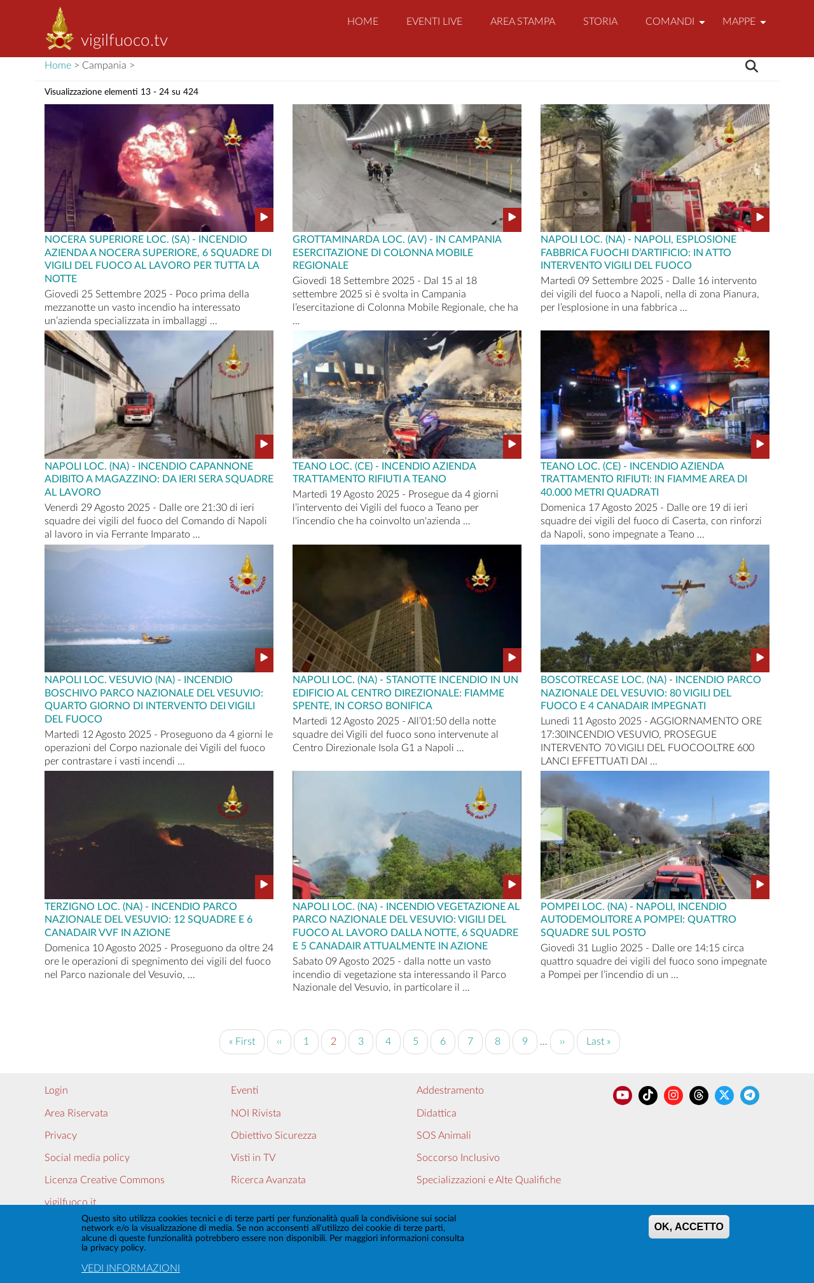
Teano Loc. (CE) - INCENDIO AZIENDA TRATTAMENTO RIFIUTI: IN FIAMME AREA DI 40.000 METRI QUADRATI (644, 478)
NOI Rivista (256, 1113)
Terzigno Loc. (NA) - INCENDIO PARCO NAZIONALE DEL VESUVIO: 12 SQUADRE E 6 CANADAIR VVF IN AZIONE (148, 919)
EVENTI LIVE (434, 22)
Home (362, 22)
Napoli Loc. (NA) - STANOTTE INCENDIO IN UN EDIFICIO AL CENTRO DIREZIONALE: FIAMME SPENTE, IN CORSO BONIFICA (405, 692)
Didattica (437, 1113)
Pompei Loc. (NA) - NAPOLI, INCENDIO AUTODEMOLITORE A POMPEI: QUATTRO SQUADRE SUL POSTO (638, 919)
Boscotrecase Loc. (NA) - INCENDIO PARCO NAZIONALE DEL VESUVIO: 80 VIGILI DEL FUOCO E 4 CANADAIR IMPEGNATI (651, 692)
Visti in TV (253, 1158)
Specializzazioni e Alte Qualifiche (489, 1180)
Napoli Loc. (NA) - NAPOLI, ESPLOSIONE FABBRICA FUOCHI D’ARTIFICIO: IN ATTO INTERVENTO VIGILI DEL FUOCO (638, 251)
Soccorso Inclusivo (458, 1158)
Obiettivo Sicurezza (274, 1135)
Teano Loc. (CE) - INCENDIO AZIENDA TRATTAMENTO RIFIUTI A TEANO (384, 471)
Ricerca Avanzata (268, 1180)
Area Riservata (76, 1113)
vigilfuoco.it (70, 1202)
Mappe (745, 27)
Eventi (244, 1090)
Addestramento (450, 1090)
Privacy (61, 1135)
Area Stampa (522, 22)
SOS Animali (444, 1135)
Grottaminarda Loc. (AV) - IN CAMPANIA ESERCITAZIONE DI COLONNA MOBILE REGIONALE (397, 251)
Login (56, 1090)
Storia (600, 22)
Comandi (676, 27)
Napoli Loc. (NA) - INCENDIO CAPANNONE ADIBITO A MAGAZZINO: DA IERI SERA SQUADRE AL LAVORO (159, 478)
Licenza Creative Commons (105, 1180)
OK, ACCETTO (689, 1230)
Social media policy (87, 1158)
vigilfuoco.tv (124, 40)
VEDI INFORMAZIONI (130, 1271)
